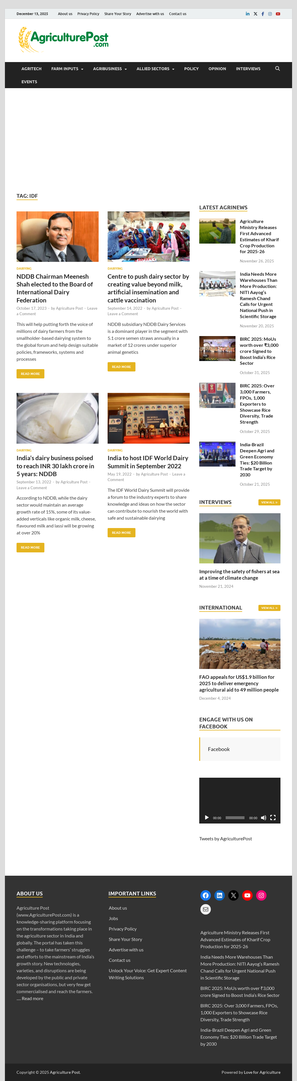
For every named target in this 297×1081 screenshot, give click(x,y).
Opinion (217, 68)
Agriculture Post (69, 308)
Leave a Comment (123, 313)
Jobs (113, 918)
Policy (191, 68)
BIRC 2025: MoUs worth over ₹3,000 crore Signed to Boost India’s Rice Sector (259, 351)
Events (29, 81)
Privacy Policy (88, 14)
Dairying (24, 268)
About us (65, 14)
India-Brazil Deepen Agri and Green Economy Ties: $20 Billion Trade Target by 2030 (257, 459)
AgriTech (31, 68)
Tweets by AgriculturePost (225, 838)
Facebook (219, 749)
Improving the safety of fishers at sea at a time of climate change (239, 574)
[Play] (207, 818)
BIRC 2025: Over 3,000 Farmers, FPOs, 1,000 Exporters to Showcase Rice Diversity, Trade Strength (257, 404)
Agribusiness (107, 68)
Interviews (248, 68)
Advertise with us (150, 14)
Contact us (177, 14)
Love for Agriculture (262, 1072)
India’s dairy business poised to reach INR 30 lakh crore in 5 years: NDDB (55, 465)
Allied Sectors (153, 68)
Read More (28, 372)
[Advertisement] (148, 140)
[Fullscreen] (273, 818)
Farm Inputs (64, 68)
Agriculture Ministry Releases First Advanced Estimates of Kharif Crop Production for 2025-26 (259, 236)
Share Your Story (117, 14)
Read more (32, 998)
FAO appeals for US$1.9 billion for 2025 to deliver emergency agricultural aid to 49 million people (239, 683)
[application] (239, 801)
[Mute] (264, 818)
